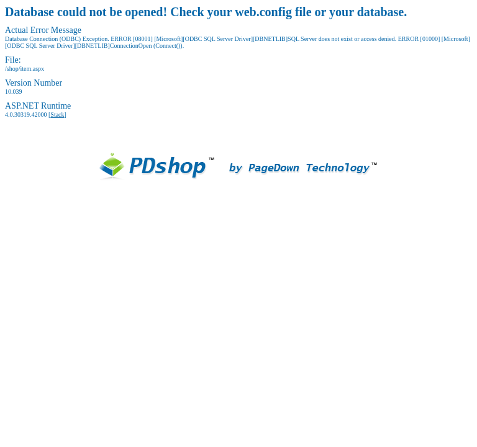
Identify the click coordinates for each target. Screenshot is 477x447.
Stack (57, 114)
